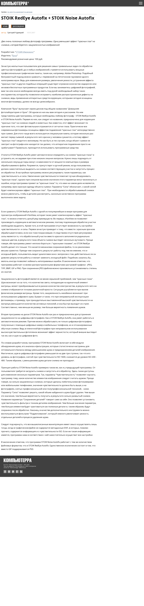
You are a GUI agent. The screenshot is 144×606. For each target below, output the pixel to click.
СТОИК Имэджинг (25, 52)
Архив (5, 26)
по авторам (28, 12)
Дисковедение (18, 26)
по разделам (18, 12)
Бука (14, 55)
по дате (10, 12)
